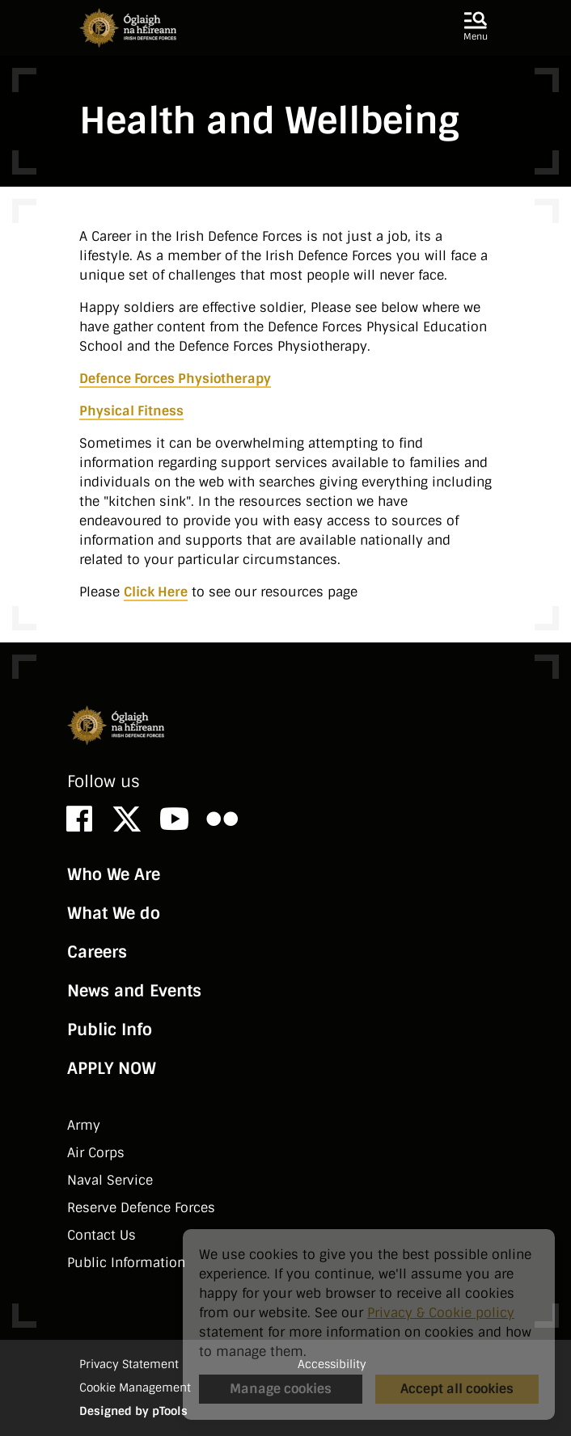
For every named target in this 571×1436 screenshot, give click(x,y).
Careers (97, 951)
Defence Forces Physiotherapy (175, 378)
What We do (113, 913)
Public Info (109, 1029)
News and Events (134, 990)
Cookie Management (135, 1387)
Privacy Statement (129, 1364)
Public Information (126, 1262)
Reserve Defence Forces (141, 1207)
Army (83, 1125)
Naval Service (110, 1180)
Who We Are (113, 874)
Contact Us (101, 1235)
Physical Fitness (131, 410)
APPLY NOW (111, 1068)
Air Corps (96, 1152)
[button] (475, 27)
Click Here (156, 591)
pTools (170, 1411)
